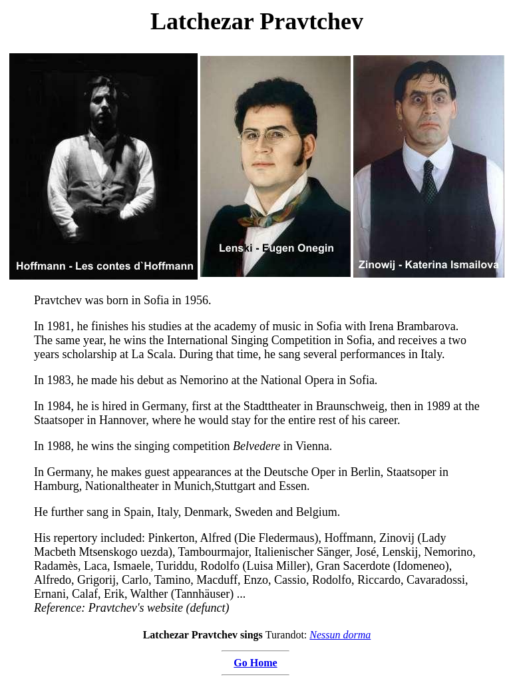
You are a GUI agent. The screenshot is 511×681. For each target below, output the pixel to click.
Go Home (255, 662)
